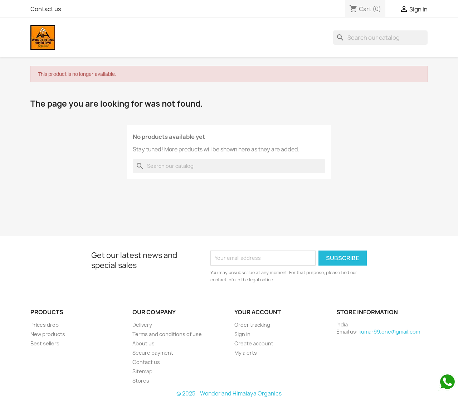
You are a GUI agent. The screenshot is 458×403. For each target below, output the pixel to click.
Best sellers (44, 343)
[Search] (380, 37)
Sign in (242, 334)
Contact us (45, 9)
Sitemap (142, 371)
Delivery (142, 324)
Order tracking (252, 324)
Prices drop (44, 324)
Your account (257, 312)
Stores (140, 380)
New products (47, 334)
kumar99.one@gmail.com (389, 331)
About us (143, 343)
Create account (253, 343)
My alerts (245, 352)
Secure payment (152, 352)
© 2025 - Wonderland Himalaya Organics (229, 393)
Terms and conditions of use (167, 334)
